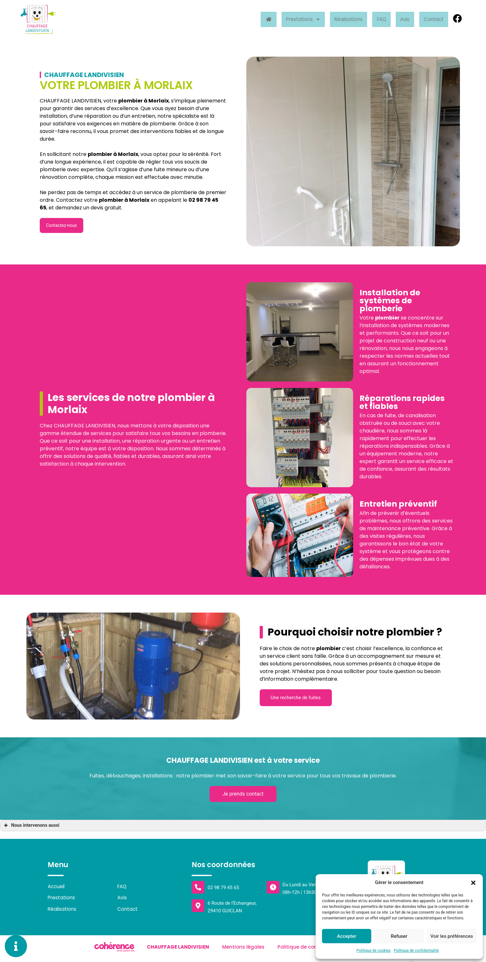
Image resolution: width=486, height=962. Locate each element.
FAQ (377, 19)
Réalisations (342, 19)
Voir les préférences (451, 936)
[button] (473, 882)
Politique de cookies (374, 950)
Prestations (294, 19)
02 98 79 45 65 (223, 890)
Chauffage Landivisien (177, 950)
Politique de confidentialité (416, 950)
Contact (432, 19)
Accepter (346, 936)
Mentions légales (243, 950)
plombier (100, 154)
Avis (402, 19)
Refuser (399, 936)
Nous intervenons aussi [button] (31, 828)
